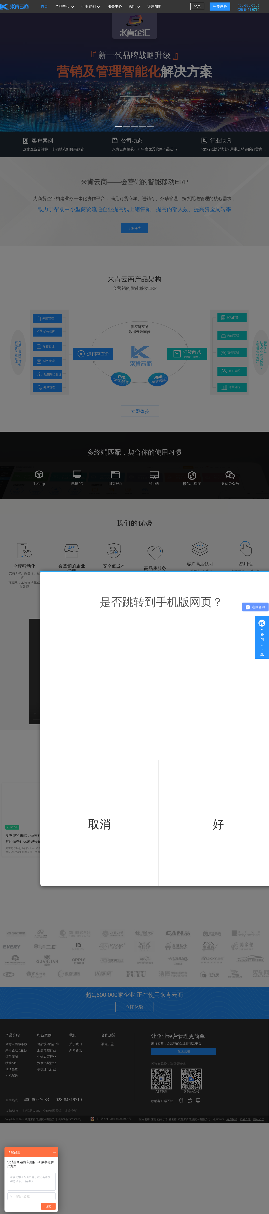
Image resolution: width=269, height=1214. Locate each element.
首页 (44, 6)
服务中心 (115, 6)
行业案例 (90, 6)
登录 (197, 6)
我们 (134, 6)
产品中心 (64, 6)
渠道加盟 (154, 6)
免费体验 (220, 6)
